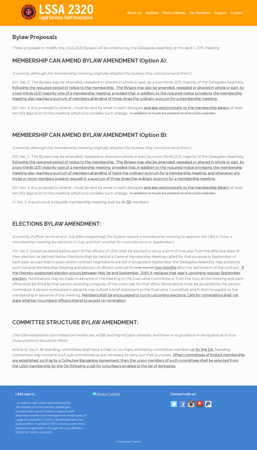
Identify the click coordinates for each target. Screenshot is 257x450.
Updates (151, 13)
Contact (237, 13)
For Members (200, 13)
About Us (134, 13)
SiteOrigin (125, 441)
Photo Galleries (173, 13)
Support (220, 13)
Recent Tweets (106, 394)
